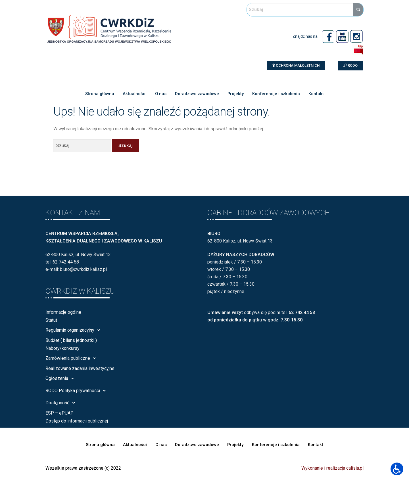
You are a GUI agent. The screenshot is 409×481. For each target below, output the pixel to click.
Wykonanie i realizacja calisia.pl (332, 468)
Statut (51, 320)
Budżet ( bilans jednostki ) (71, 340)
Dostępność (61, 403)
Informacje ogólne (63, 312)
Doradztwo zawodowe (197, 93)
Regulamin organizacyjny (74, 330)
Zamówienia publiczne (72, 358)
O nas (160, 93)
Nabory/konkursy (62, 348)
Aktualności (134, 93)
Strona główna (99, 93)
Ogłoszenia (61, 378)
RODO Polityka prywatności (77, 391)
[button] (296, 65)
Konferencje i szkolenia (277, 93)
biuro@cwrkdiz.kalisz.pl (83, 269)
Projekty (236, 93)
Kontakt (316, 93)
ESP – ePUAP (59, 413)
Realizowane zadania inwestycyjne (79, 368)
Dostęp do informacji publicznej (76, 421)
